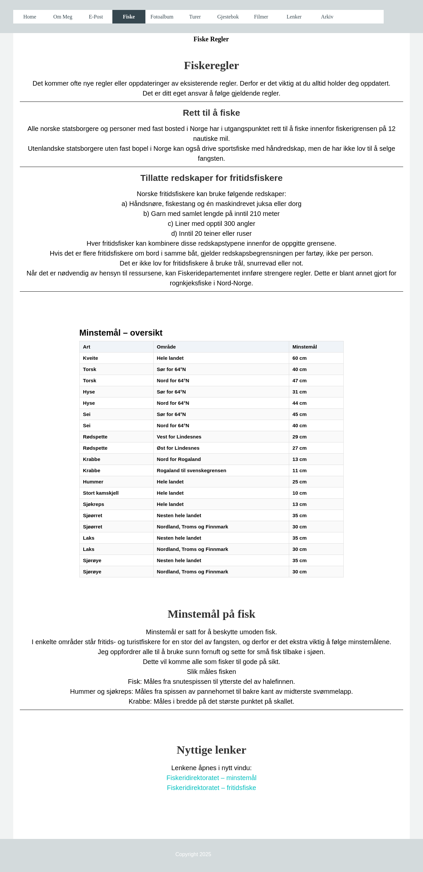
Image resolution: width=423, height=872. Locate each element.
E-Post (96, 17)
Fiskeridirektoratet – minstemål (211, 777)
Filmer (261, 17)
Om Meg (62, 17)
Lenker (294, 17)
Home (29, 17)
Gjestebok (228, 17)
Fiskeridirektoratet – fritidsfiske (211, 787)
